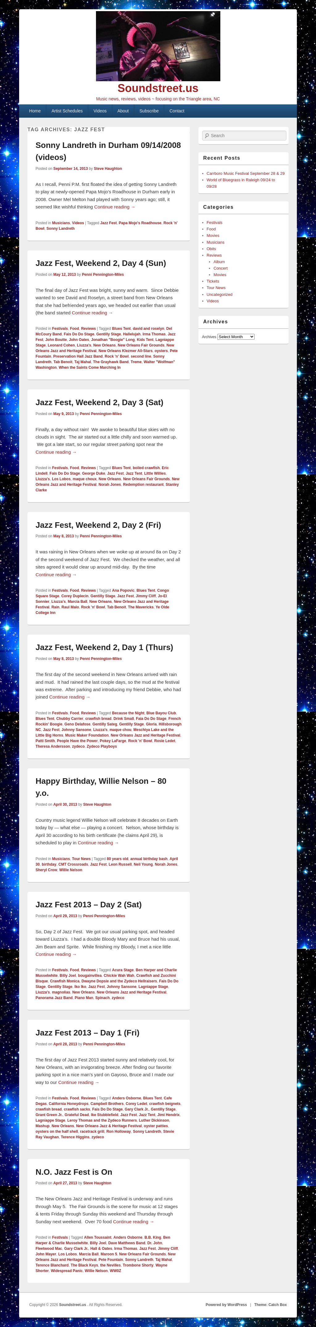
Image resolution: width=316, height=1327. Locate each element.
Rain (56, 607)
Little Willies (155, 473)
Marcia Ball (77, 601)
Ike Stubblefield (104, 1115)
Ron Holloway (118, 1131)
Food (74, 328)
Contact (176, 110)
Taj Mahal (82, 362)
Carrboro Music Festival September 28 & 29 (246, 173)
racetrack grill (92, 1131)
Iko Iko (80, 987)
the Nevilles (110, 1265)
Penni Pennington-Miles (103, 274)
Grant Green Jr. (48, 1115)
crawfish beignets (164, 1104)
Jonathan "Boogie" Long (113, 340)
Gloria (151, 724)
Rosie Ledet (164, 741)
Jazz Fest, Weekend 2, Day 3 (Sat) (99, 402)
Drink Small (124, 718)
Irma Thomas (154, 334)
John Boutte (56, 340)
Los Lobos (61, 479)
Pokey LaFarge (113, 741)
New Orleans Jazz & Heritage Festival (109, 1126)
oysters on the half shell (56, 1131)
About (123, 110)
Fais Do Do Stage (79, 334)
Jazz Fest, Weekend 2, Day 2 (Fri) (98, 525)
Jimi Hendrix (168, 1115)
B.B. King (152, 1237)
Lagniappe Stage (153, 987)
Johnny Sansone (76, 730)
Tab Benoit (62, 362)
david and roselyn (148, 328)
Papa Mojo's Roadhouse (140, 223)
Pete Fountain (110, 1260)
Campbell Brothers (106, 1104)
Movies (213, 235)
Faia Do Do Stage (151, 718)
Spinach (102, 998)
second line (141, 356)
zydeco (78, 746)
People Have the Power (77, 741)
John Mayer (45, 1254)
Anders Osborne (126, 1098)
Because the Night (128, 713)
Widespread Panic (67, 1271)
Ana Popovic (123, 590)
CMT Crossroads (73, 864)
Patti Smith (45, 741)
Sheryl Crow (46, 870)
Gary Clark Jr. (137, 1109)
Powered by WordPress (226, 1305)
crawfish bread (98, 718)
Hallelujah (132, 334)
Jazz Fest (108, 223)
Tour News (81, 859)
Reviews (88, 328)
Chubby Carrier (69, 718)
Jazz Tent (134, 473)
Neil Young (143, 864)
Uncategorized (220, 294)
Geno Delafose (77, 724)
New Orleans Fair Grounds (141, 345)
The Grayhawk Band (111, 362)
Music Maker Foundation (87, 735)
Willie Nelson (70, 870)
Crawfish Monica (64, 981)
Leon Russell (120, 864)
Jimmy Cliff (146, 596)
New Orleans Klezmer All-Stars (125, 351)
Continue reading (114, 206)
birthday (49, 864)
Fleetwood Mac (48, 1248)
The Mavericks (141, 607)
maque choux (84, 479)
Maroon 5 (109, 1254)
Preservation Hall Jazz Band (78, 356)
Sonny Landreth (61, 228)
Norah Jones (109, 484)
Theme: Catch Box (270, 1305)
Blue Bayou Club (161, 713)
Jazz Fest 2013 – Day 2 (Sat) (88, 904)
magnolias (61, 992)
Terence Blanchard (52, 1265)
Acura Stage (123, 970)
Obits (211, 248)
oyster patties (156, 1126)
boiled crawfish (146, 468)
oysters (161, 351)
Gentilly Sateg (105, 724)
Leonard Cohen (61, 345)
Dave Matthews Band (126, 1243)
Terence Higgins (75, 1137)
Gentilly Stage (108, 334)
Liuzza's (84, 345)
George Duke (93, 473)
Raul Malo (70, 607)
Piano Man (84, 998)
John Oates (79, 340)
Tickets (213, 281)
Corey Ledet (136, 1104)
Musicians (61, 223)
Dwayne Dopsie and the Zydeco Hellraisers (119, 981)
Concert (221, 268)
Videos (100, 110)
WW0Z (115, 1271)
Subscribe (149, 110)
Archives (209, 337)
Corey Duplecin (75, 596)
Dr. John (154, 1243)
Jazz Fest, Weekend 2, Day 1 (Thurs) (104, 647)
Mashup (42, 1126)
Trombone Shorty (138, 1265)
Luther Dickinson (154, 1120)
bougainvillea (90, 975)
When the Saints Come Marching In (90, 367)
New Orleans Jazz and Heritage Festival (145, 735)
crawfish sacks (77, 1109)
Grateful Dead (76, 1115)
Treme (136, 362)
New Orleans (104, 345)
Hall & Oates (101, 1248)
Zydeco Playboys (102, 746)
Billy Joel (68, 975)
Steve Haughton (108, 168)
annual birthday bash (149, 859)
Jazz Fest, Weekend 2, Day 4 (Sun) (100, 263)
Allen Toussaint (97, 1237)
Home (35, 110)
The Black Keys (84, 1265)
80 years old (117, 859)
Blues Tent (121, 328)
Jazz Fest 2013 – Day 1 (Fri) (87, 1032)
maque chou (120, 730)
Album (219, 261)
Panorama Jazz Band (54, 998)
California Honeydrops (69, 1104)
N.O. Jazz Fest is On (73, 1172)
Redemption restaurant (143, 484)
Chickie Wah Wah (119, 975)
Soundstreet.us (158, 88)
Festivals (60, 328)
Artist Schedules (67, 110)
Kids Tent (145, 340)
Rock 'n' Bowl (117, 356)
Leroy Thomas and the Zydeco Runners (102, 1120)
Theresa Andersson (52, 746)
